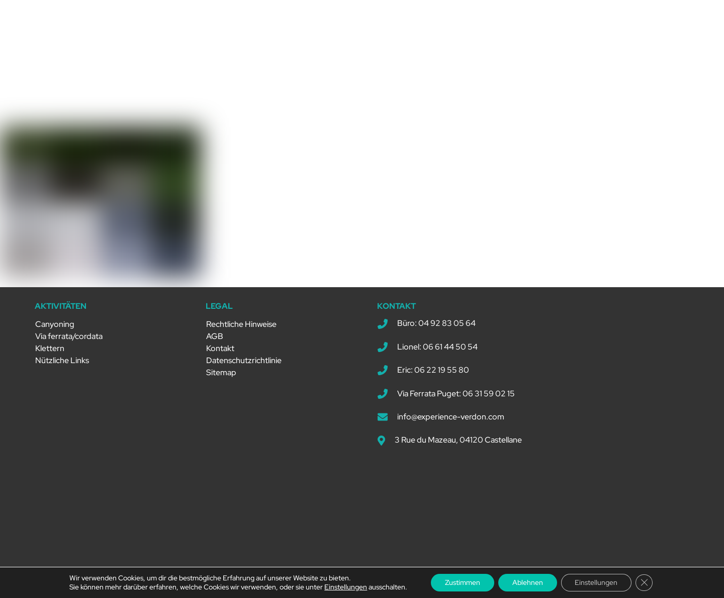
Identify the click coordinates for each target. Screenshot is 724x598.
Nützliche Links (62, 356)
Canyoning (54, 320)
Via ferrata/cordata (69, 332)
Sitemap (221, 368)
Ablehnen (527, 582)
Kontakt (220, 344)
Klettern (49, 344)
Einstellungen (341, 586)
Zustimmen (460, 582)
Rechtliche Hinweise (241, 320)
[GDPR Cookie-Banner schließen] (648, 582)
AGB (214, 332)
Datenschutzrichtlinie (244, 356)
